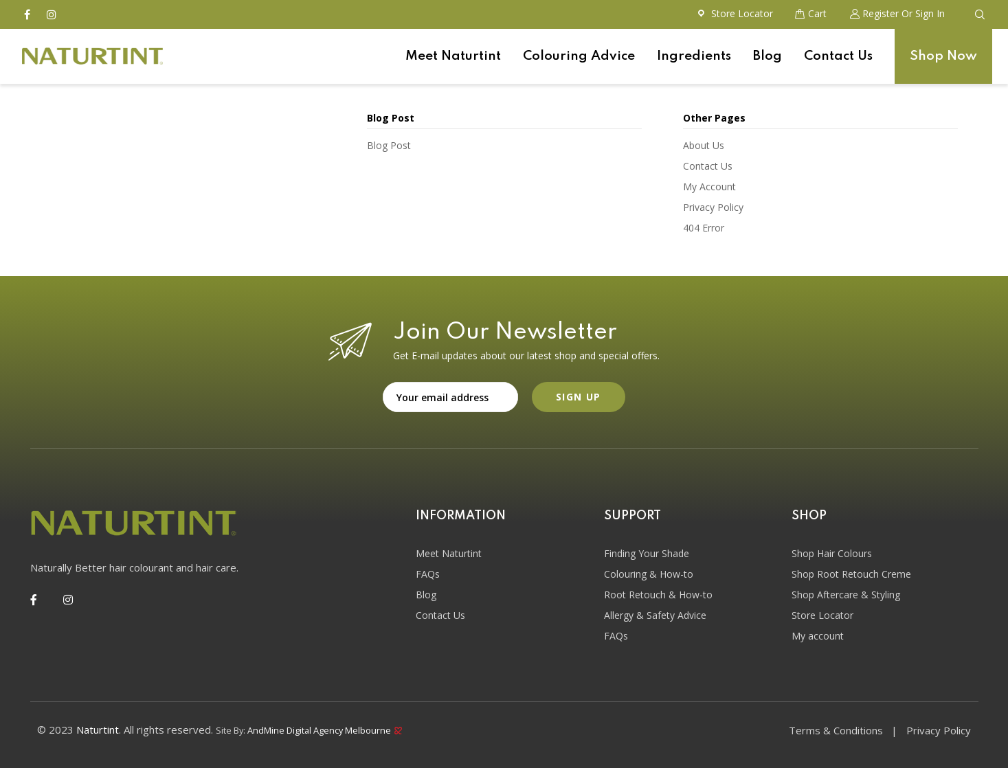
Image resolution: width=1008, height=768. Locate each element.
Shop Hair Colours (832, 553)
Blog (767, 56)
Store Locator (822, 615)
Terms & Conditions (836, 730)
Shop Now (943, 56)
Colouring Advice (579, 56)
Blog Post (389, 145)
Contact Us (838, 56)
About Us (703, 145)
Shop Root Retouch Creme (851, 573)
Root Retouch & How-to (658, 594)
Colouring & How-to (648, 573)
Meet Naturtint (453, 56)
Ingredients (694, 56)
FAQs (428, 573)
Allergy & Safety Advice (655, 615)
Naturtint (97, 729)
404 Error (703, 227)
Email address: (450, 397)
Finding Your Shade (646, 553)
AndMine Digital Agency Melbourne (324, 729)
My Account (709, 186)
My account (818, 635)
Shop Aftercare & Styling (846, 594)
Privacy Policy (713, 207)
